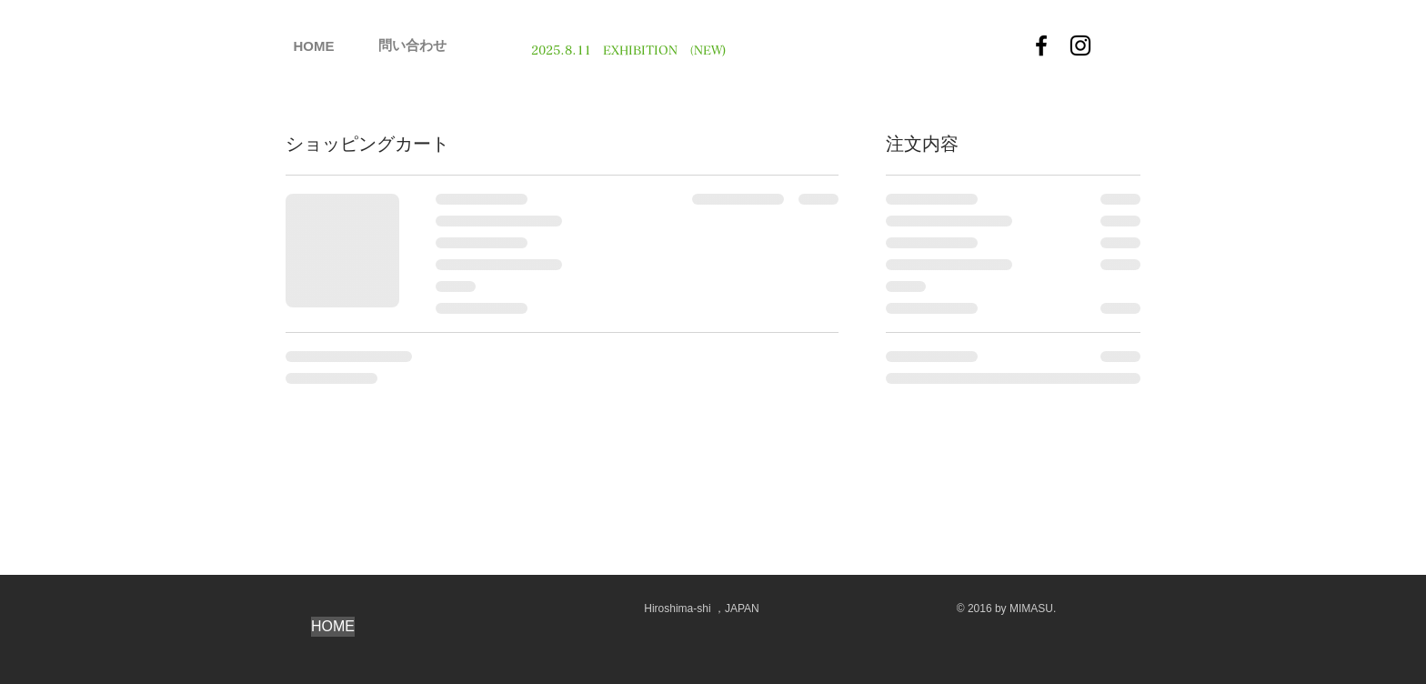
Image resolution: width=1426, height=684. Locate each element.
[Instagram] (1080, 45)
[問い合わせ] (412, 44)
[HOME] (314, 45)
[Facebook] (1041, 45)
